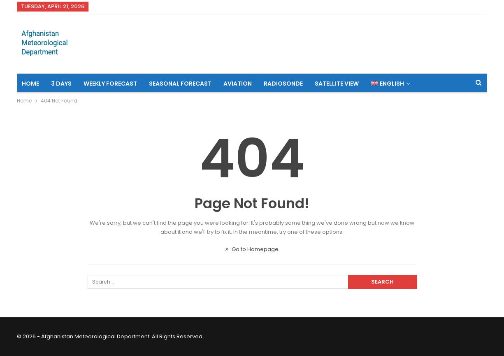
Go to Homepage (252, 249)
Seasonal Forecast (180, 83)
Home (30, 83)
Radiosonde (283, 83)
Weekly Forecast (110, 83)
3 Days (61, 83)
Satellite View (337, 83)
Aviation (237, 83)
